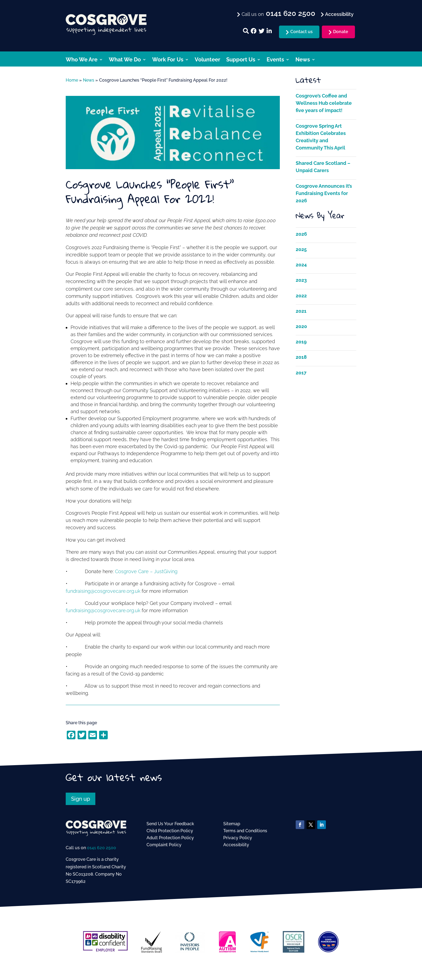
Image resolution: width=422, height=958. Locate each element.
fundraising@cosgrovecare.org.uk (103, 591)
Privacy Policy (237, 837)
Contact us (301, 31)
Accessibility (236, 844)
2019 (301, 341)
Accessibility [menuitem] (339, 14)
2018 (301, 357)
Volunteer (207, 60)
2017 (301, 372)
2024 (301, 264)
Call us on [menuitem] (277, 14)
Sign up (80, 799)
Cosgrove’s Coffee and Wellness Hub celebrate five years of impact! (324, 103)
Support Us (240, 60)
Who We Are (81, 60)
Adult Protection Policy (170, 837)
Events (275, 60)
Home (72, 80)
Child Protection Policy (170, 830)
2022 (301, 295)
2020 (301, 326)
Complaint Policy (164, 844)
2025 (301, 249)
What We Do (125, 60)
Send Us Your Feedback (170, 823)
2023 (301, 280)
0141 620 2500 (101, 847)
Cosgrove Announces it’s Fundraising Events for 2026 (324, 193)
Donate (340, 31)
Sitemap (231, 823)
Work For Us (167, 60)
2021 (301, 311)
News (302, 60)
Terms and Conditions (245, 830)
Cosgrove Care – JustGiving (146, 571)
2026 (301, 234)
